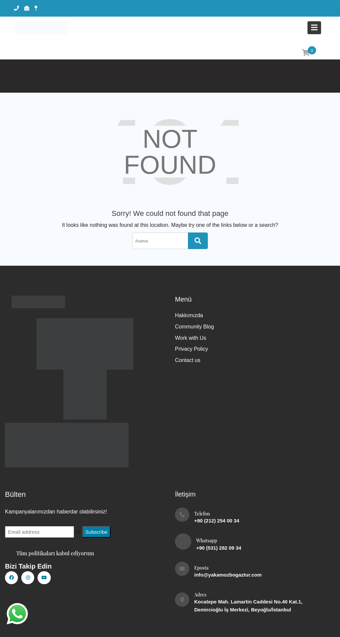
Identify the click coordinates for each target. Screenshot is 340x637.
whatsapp (17, 611)
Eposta (201, 568)
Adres (200, 595)
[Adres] (182, 599)
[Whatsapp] (183, 541)
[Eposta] (182, 569)
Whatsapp (206, 540)
